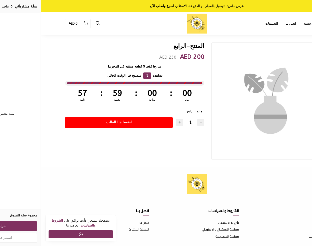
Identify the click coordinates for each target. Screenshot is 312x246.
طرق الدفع (281, 229)
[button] (56, 23)
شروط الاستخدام (187, 222)
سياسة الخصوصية (186, 236)
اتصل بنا (250, 23)
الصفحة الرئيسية (273, 23)
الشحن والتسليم (278, 236)
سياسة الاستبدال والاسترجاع (179, 229)
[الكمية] (149, 122)
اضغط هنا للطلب (78, 122)
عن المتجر (282, 222)
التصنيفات (230, 23)
